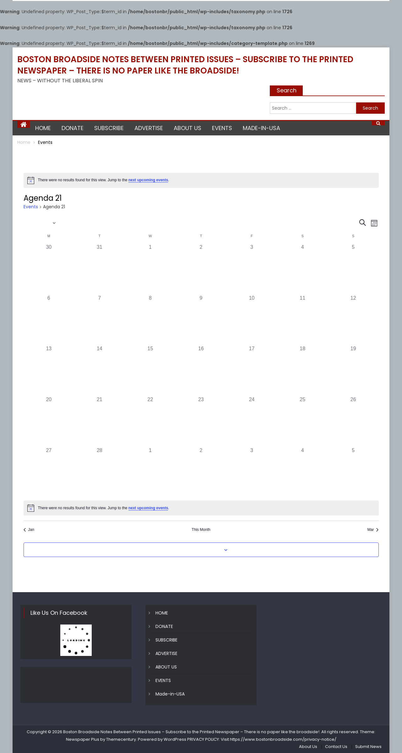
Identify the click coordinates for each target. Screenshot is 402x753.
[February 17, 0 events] (251, 370)
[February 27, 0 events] (49, 472)
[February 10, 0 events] (251, 319)
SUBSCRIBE (109, 128)
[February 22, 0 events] (150, 421)
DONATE (73, 128)
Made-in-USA (261, 128)
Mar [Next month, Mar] (373, 529)
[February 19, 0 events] (353, 370)
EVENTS (222, 128)
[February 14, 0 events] (99, 370)
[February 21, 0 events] (99, 421)
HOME (43, 128)
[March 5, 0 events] (353, 472)
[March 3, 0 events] (251, 472)
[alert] (201, 180)
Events (31, 207)
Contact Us (336, 747)
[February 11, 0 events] (302, 319)
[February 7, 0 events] (99, 319)
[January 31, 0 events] (99, 268)
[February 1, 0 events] (150, 268)
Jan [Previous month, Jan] (29, 529)
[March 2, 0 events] (201, 472)
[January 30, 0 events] (49, 268)
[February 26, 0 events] (353, 421)
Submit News (368, 747)
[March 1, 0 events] (150, 472)
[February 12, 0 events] (353, 319)
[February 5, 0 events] (353, 268)
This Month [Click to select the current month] (201, 529)
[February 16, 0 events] (201, 370)
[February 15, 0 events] (150, 370)
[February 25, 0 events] (302, 421)
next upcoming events (148, 180)
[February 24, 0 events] (251, 421)
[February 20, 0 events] (49, 421)
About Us (308, 747)
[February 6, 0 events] (49, 319)
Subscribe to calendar (197, 550)
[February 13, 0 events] (49, 370)
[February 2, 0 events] (201, 268)
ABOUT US (187, 128)
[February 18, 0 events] (302, 370)
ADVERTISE (148, 128)
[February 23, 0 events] (201, 421)
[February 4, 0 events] (302, 268)
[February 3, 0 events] (251, 268)
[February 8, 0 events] (150, 319)
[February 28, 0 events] (99, 472)
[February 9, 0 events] (201, 319)
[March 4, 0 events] (302, 472)
